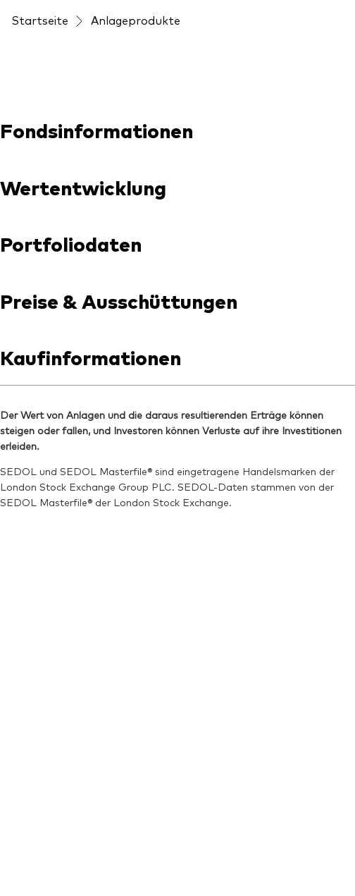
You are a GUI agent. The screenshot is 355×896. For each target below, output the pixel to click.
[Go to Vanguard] (49, 557)
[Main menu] (332, 43)
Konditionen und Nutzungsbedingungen (119, 696)
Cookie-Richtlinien (59, 851)
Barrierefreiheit (53, 789)
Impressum (43, 665)
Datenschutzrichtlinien (73, 758)
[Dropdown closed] (50, 13)
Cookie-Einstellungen (69, 820)
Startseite (39, 82)
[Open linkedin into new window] (22, 438)
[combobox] (177, 243)
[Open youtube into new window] (65, 438)
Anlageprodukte (135, 82)
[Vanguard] (49, 43)
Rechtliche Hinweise (65, 727)
